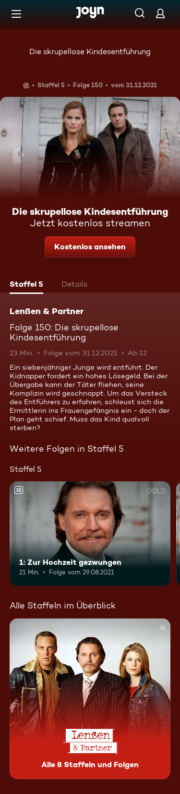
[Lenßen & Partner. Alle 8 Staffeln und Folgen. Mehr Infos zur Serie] (90, 699)
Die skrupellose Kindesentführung (90, 51)
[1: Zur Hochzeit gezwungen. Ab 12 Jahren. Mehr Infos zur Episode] (90, 533)
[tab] (26, 285)
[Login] (160, 13)
